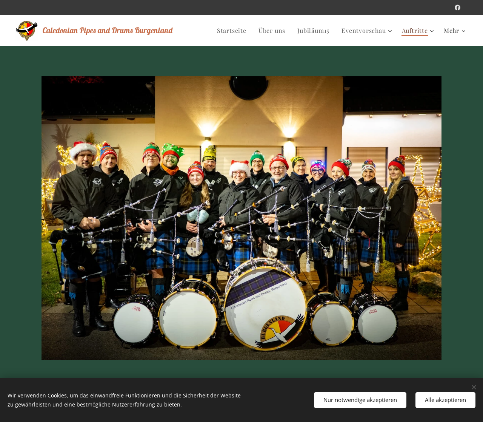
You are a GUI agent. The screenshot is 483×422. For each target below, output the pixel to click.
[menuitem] (233, 30)
